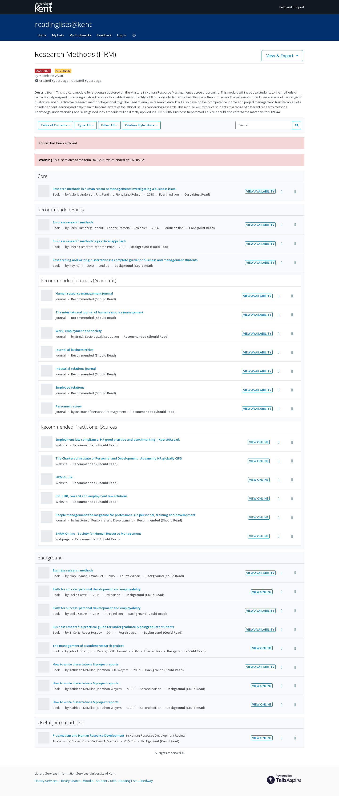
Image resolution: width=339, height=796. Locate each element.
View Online (258, 442)
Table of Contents (54, 125)
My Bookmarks (80, 35)
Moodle (88, 781)
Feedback (104, 35)
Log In (121, 35)
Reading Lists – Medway (136, 781)
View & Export (280, 55)
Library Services (46, 781)
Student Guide (106, 781)
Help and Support (291, 7)
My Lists (58, 35)
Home (41, 35)
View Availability (260, 191)
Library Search (70, 781)
